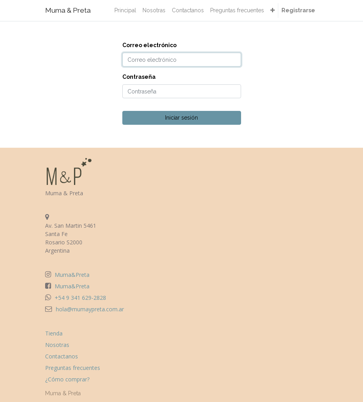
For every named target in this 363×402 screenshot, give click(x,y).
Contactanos (61, 356)
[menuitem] (125, 10)
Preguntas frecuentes (72, 368)
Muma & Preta (68, 10)
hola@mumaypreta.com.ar (90, 309)
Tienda (54, 333)
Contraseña (139, 77)
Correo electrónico (149, 45)
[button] (272, 10)
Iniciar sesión (181, 117)
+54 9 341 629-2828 (80, 297)
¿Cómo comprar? (67, 379)
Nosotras (57, 345)
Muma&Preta (72, 274)
